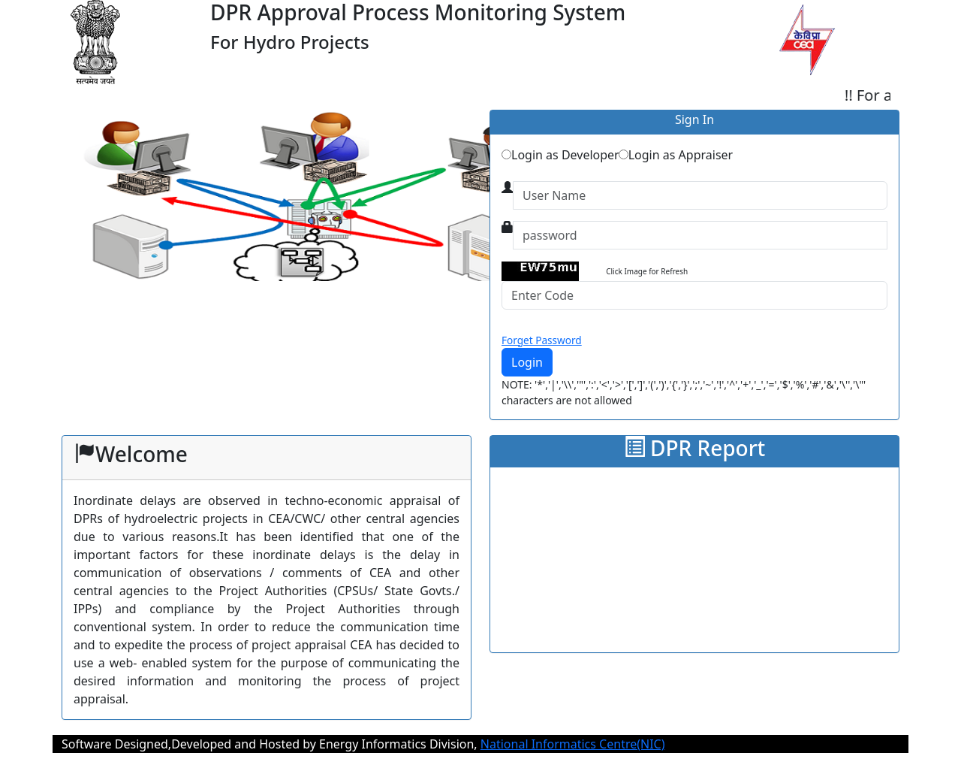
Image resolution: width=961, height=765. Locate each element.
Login (527, 362)
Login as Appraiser (676, 155)
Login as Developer (560, 155)
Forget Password (542, 340)
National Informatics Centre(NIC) (572, 744)
